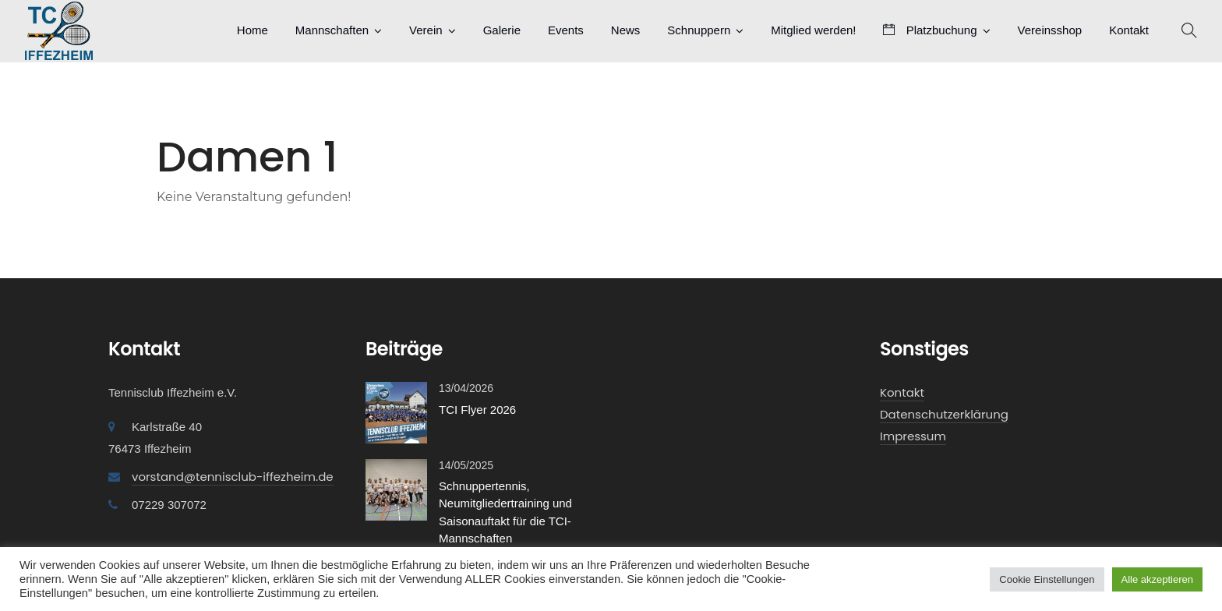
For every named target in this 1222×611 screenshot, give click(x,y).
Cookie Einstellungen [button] (1046, 579)
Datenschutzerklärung (944, 414)
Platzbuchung (930, 30)
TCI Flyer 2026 (477, 409)
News (626, 30)
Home (252, 30)
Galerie (502, 30)
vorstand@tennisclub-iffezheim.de (233, 476)
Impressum (913, 436)
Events (566, 30)
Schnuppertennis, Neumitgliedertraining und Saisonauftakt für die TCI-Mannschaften (505, 512)
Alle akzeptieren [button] (1157, 579)
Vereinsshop (1050, 30)
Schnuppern (698, 30)
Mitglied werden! (813, 30)
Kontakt (1129, 30)
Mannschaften (332, 30)
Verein (426, 30)
